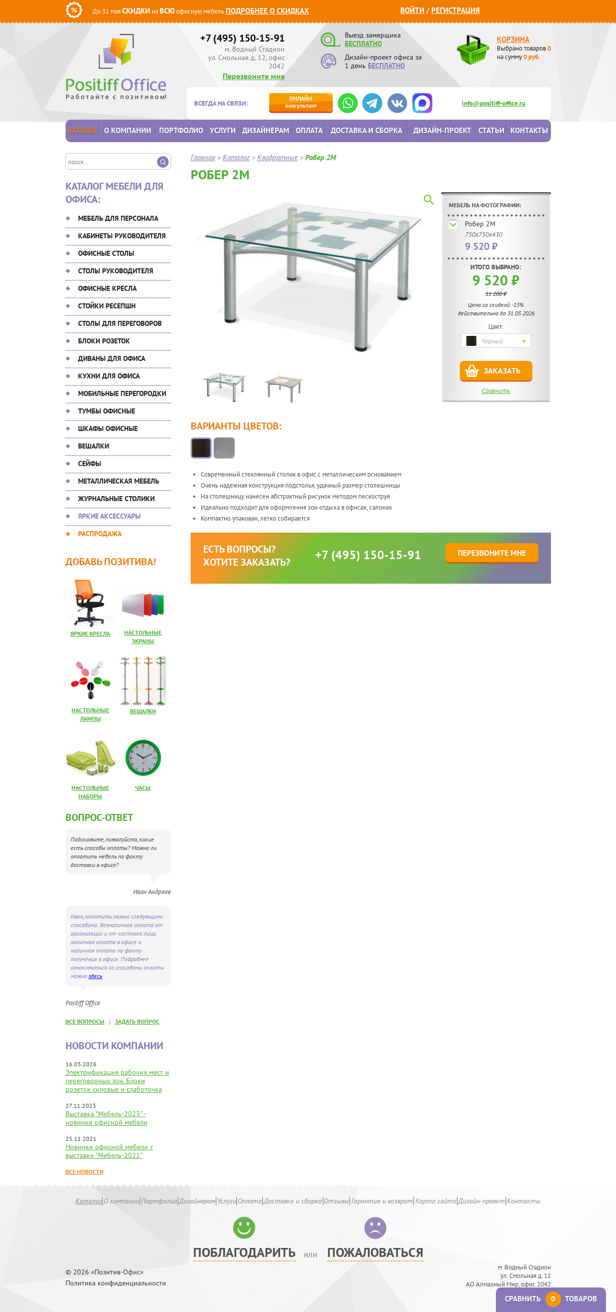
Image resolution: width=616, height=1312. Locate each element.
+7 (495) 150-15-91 (242, 38)
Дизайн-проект (442, 130)
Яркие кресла (90, 633)
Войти (412, 10)
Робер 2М (480, 223)
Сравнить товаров (551, 1298)
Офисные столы (106, 253)
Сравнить (496, 390)
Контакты (529, 130)
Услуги (223, 130)
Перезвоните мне (254, 76)
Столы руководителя (115, 270)
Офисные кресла (107, 288)
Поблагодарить (244, 1252)
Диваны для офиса (111, 358)
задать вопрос (137, 1021)
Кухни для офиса (109, 375)
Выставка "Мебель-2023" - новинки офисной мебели (107, 1118)
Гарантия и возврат (382, 1200)
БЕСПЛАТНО (363, 43)
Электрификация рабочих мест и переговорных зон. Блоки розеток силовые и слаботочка (117, 1081)
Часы (143, 787)
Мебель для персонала (118, 218)
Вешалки (93, 446)
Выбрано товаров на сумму (524, 52)
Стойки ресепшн (107, 305)
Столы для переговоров (120, 323)
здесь (95, 976)
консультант (301, 102)
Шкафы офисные (108, 428)
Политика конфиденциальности (116, 1283)
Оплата (309, 130)
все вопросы (85, 1021)
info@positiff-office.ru (493, 103)
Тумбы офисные (106, 410)
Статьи (491, 130)
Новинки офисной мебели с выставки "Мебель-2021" (109, 1151)
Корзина (513, 39)
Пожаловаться (375, 1252)
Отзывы (336, 1200)
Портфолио (181, 130)
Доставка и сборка (366, 130)
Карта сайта (435, 1200)
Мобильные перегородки (122, 393)
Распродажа (100, 533)
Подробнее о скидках (267, 11)
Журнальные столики (116, 498)
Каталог (83, 130)
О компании (127, 130)
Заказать (502, 370)
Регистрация (455, 10)
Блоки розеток (104, 340)
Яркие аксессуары (109, 516)
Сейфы (89, 463)
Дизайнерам (265, 130)
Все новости (85, 1171)
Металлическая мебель (118, 481)
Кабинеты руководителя (122, 235)
